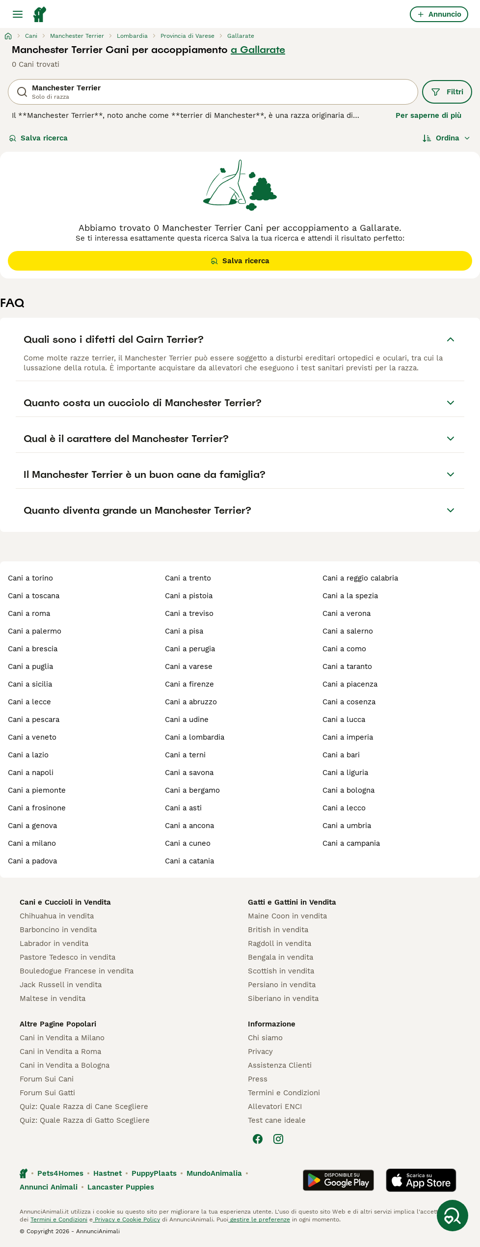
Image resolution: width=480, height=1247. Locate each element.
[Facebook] (257, 1139)
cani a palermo (34, 631)
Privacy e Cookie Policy (126, 1219)
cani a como (344, 648)
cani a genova (32, 825)
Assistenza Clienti (280, 1065)
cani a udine (187, 719)
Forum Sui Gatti (47, 1092)
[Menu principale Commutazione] (17, 14)
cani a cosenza (348, 701)
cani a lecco (344, 808)
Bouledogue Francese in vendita (76, 971)
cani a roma (29, 613)
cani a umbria (346, 825)
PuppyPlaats (154, 1173)
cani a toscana (33, 595)
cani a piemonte (37, 790)
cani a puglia (30, 666)
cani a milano (32, 843)
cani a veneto (32, 737)
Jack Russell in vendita (61, 984)
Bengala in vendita (280, 957)
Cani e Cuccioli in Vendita (65, 902)
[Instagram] (278, 1139)
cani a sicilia (30, 684)
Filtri (447, 92)
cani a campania (351, 843)
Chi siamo (265, 1037)
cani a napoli (30, 772)
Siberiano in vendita (283, 998)
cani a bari (341, 754)
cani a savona (189, 772)
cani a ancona (189, 825)
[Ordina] (446, 138)
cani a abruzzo (191, 701)
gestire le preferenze (259, 1219)
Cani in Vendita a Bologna (64, 1065)
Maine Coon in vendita (287, 916)
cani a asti (183, 808)
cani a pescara (33, 719)
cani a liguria (345, 772)
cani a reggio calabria (360, 578)
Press (257, 1079)
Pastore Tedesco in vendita (67, 957)
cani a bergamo (192, 790)
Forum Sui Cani (47, 1079)
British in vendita (278, 929)
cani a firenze (189, 684)
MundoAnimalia (214, 1173)
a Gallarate (258, 49)
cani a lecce (29, 701)
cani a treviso (189, 613)
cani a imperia (347, 737)
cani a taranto (347, 666)
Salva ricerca (38, 138)
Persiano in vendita (282, 984)
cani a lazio (28, 754)
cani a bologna (348, 790)
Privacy (260, 1051)
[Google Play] (338, 1180)
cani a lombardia (194, 737)
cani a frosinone (37, 808)
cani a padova (32, 861)
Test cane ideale (277, 1120)
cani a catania (189, 861)
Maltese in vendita (52, 998)
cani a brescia (32, 648)
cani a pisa (184, 631)
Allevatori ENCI (275, 1106)
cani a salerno (347, 631)
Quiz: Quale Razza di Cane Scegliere (84, 1106)
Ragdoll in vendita (279, 943)
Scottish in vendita (281, 971)
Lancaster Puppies (120, 1187)
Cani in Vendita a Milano (62, 1037)
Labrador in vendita (54, 943)
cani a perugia (190, 648)
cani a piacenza (349, 684)
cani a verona (346, 613)
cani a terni (185, 754)
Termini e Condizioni (284, 1092)
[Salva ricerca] (452, 1215)
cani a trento (188, 578)
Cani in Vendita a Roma (60, 1051)
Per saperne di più (428, 115)
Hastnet (107, 1173)
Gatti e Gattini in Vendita (292, 902)
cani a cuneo (188, 843)
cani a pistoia (189, 595)
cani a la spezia (350, 595)
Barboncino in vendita (58, 929)
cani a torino (30, 578)
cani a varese (189, 666)
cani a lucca (343, 719)
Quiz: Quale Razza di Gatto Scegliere (85, 1120)
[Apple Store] (421, 1180)
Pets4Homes (60, 1173)
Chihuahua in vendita (57, 916)
